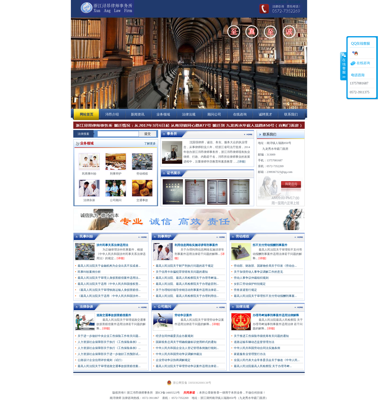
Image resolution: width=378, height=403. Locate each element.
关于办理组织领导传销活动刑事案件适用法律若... (187, 290)
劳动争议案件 (183, 315)
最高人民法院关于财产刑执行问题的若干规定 (185, 265)
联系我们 (291, 114)
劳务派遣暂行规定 (245, 290)
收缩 (343, 66)
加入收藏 (294, 2)
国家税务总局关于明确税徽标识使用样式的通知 (186, 342)
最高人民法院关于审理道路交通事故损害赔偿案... (109, 366)
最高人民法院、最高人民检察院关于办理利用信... (187, 296)
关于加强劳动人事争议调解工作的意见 (258, 271)
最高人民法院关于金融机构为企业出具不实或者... (109, 265)
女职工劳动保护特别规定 (250, 284)
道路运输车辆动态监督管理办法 (254, 342)
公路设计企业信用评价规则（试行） (101, 360)
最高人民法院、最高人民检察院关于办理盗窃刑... (187, 284)
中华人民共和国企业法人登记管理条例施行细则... (187, 348)
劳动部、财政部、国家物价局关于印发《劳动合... (265, 265)
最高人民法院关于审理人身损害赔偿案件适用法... (109, 278)
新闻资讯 (137, 114)
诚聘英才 (265, 114)
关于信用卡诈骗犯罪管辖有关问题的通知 (182, 271)
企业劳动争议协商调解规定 (173, 360)
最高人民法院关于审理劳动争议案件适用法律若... (187, 366)
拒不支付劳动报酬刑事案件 (270, 245)
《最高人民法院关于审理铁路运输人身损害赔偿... (109, 290)
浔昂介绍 (112, 114)
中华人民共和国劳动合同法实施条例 (257, 348)
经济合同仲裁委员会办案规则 (174, 336)
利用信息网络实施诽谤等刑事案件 (196, 245)
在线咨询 (363, 63)
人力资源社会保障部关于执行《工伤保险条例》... (109, 342)
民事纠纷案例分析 (89, 271)
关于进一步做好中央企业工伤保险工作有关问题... (109, 336)
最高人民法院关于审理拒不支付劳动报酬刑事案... (265, 296)
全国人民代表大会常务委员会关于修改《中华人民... (267, 360)
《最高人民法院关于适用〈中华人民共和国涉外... (109, 296)
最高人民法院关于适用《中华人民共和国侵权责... (109, 284)
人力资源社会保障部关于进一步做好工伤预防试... (109, 354)
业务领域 (163, 114)
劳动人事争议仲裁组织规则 (251, 278)
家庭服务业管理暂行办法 (250, 354)
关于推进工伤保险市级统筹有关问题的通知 (261, 336)
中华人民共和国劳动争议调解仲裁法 (179, 354)
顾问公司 (214, 114)
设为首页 (280, 2)
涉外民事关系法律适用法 (112, 245)
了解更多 (150, 143)
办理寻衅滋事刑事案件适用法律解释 (276, 315)
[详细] (241, 161)
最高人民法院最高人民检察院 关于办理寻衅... (263, 366)
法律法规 (189, 114)
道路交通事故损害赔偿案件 (113, 315)
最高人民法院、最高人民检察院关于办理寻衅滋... (187, 278)
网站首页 (86, 114)
